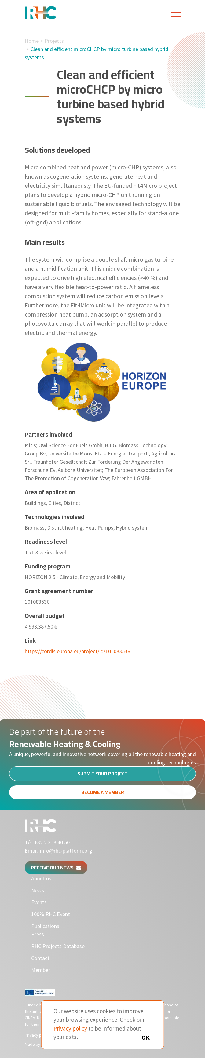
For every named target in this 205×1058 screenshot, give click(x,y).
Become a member (102, 794)
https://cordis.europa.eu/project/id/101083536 (77, 651)
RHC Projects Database (58, 946)
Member (40, 969)
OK (145, 1037)
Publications (45, 925)
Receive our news (56, 867)
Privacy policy (37, 1035)
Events (39, 902)
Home (32, 40)
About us (41, 878)
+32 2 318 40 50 (52, 842)
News (37, 890)
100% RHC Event (50, 914)
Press (37, 934)
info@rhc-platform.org (66, 850)
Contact (40, 958)
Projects (54, 40)
